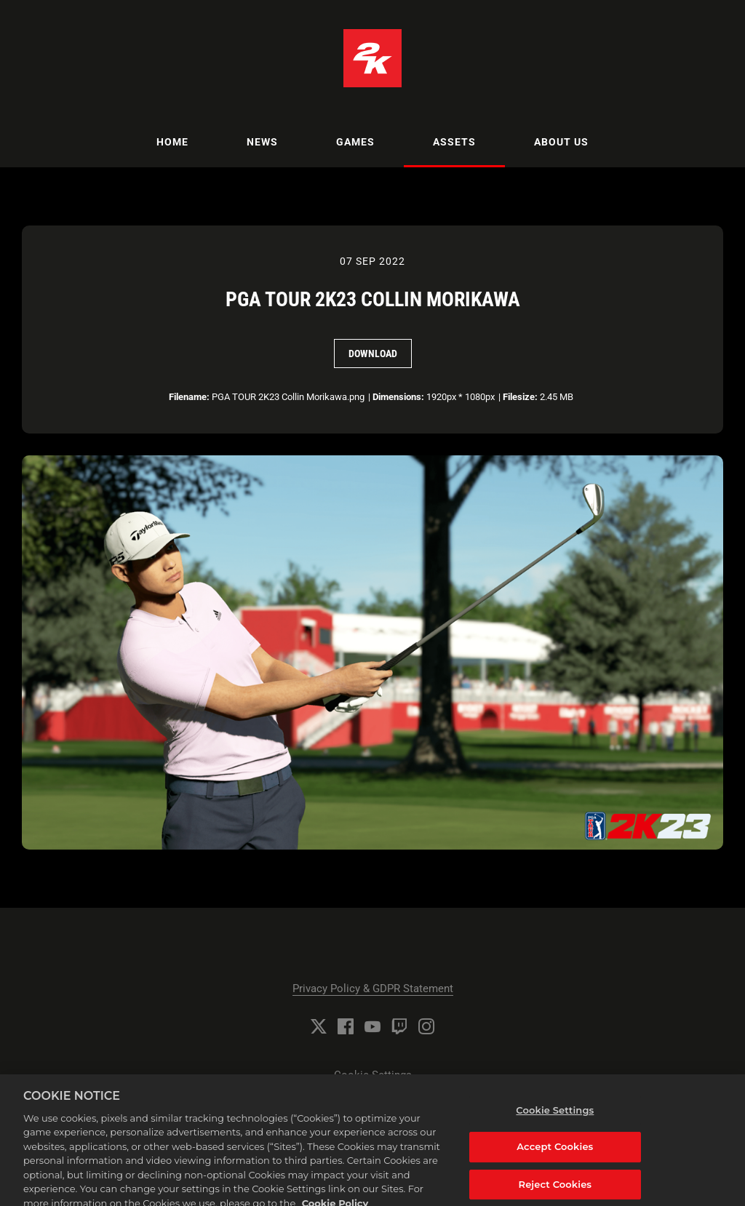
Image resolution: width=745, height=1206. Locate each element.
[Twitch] (399, 1026)
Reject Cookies (555, 1190)
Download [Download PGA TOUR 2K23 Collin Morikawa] (372, 353)
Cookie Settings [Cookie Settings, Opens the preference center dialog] (555, 1116)
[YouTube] (372, 1026)
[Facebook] (346, 1026)
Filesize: (520, 396)
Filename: (189, 396)
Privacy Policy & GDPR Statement (372, 988)
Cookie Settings (373, 1075)
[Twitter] (319, 1026)
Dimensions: (398, 396)
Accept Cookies (555, 1152)
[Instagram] (426, 1026)
